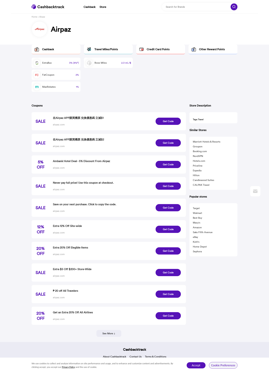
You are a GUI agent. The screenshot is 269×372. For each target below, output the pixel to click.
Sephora (197, 251)
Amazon (197, 227)
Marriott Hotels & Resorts (206, 141)
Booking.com (200, 151)
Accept (196, 365)
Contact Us (136, 356)
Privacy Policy (68, 367)
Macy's (196, 222)
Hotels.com (199, 160)
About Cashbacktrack (114, 356)
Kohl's (196, 241)
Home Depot (200, 246)
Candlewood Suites (203, 180)
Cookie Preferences (223, 365)
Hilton (196, 175)
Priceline (197, 165)
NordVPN (198, 156)
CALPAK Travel (201, 184)
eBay (195, 237)
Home (34, 16)
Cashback (89, 7)
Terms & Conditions (155, 356)
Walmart (197, 213)
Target (196, 208)
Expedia (197, 170)
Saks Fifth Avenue (203, 232)
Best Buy (197, 217)
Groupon (197, 146)
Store (103, 7)
